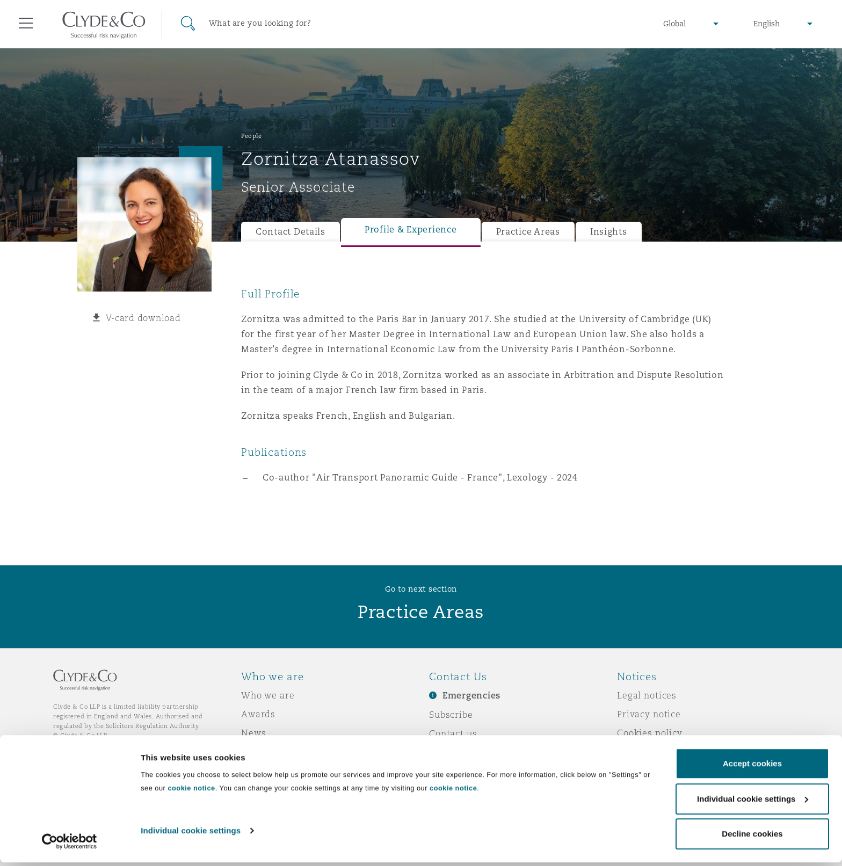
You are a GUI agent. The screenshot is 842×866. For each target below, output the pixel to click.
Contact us (453, 733)
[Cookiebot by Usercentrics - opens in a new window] (70, 845)
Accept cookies (752, 767)
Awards (258, 714)
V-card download (143, 317)
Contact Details (290, 231)
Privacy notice (649, 714)
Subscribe (451, 714)
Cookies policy (650, 732)
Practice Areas (528, 231)
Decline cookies (752, 837)
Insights (608, 231)
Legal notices (647, 695)
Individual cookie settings (191, 834)
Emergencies (471, 695)
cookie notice (191, 792)
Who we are (268, 695)
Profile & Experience (411, 229)
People (251, 136)
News (253, 732)
